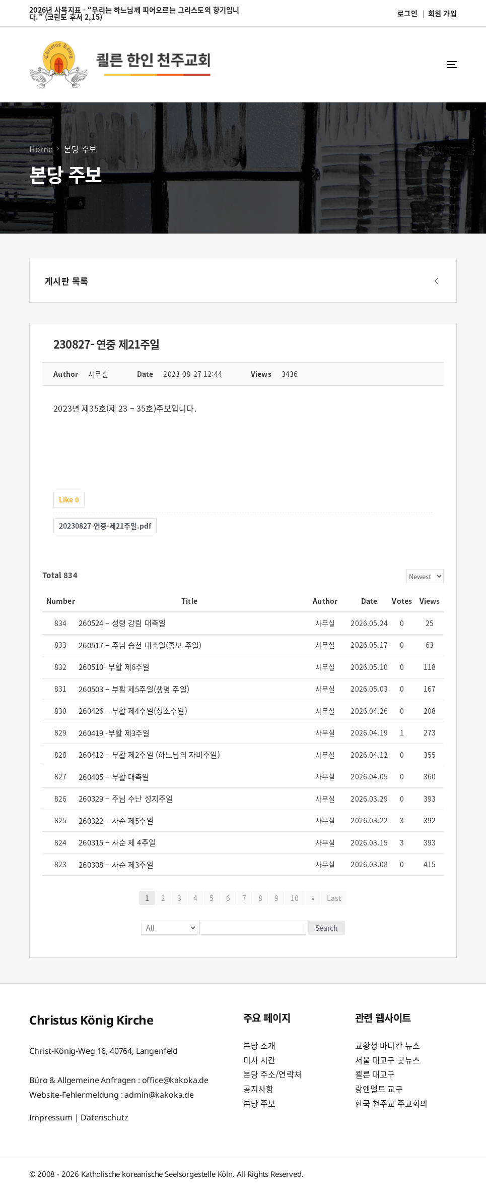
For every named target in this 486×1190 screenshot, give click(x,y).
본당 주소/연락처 (272, 1074)
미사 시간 (259, 1060)
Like (69, 499)
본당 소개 (259, 1045)
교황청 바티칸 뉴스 (388, 1045)
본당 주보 (259, 1103)
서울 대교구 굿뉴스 (388, 1060)
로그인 (407, 13)
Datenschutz (104, 1117)
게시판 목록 (66, 280)
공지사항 (258, 1089)
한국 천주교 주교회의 (391, 1103)
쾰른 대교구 (375, 1074)
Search (326, 928)
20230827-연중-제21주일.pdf (105, 526)
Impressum (51, 1117)
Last (334, 898)
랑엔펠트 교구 (379, 1089)
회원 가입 (442, 13)
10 (295, 898)
